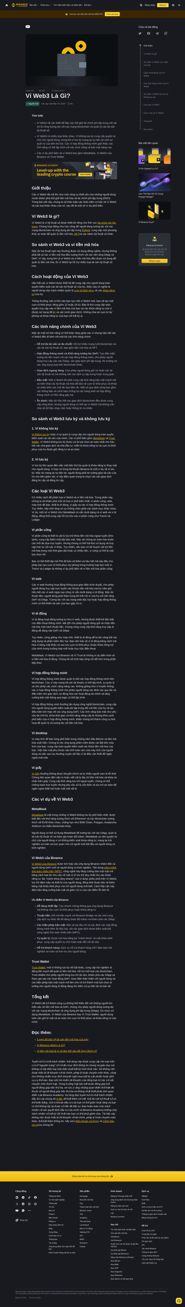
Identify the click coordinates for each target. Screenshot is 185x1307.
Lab (112, 1213)
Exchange (84, 1196)
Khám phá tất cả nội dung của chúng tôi (92, 1176)
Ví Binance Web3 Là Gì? (51, 1045)
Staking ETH (85, 1232)
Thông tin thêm (55, 1196)
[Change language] (173, 5)
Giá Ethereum (116, 1240)
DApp (86, 230)
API (143, 1245)
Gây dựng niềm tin (56, 1225)
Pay (81, 1203)
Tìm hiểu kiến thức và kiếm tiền (123, 1230)
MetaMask (99, 438)
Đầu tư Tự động (86, 1228)
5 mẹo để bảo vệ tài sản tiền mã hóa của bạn (62, 1039)
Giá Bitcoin (115, 1237)
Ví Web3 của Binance (44, 863)
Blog (50, 1228)
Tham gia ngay (112, 14)
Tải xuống (53, 1243)
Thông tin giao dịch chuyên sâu (154, 1214)
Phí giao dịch (147, 1241)
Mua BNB (114, 1264)
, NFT (76, 233)
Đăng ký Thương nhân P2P (122, 1196)
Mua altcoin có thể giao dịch (122, 1279)
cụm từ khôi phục (84, 290)
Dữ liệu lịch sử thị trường (152, 1211)
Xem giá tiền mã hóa (119, 1233)
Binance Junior (86, 1211)
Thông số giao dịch (149, 1252)
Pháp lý (52, 1214)
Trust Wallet (38, 967)
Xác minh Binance (149, 1249)
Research (83, 1243)
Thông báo (53, 1203)
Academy (83, 1218)
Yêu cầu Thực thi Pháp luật (153, 1259)
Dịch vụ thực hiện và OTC (152, 1207)
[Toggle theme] (179, 5)
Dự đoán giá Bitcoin (119, 1250)
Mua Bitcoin (115, 1261)
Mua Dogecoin (116, 1272)
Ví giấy (36, 773)
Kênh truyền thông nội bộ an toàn (62, 1253)
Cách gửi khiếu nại (149, 1263)
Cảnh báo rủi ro (55, 1236)
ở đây (59, 1098)
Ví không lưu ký (41, 434)
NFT (81, 1236)
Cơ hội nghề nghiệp (56, 1200)
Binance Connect (117, 1217)
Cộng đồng (53, 1232)
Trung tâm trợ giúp (149, 1234)
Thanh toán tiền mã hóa (89, 1207)
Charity (82, 1246)
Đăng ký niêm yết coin (119, 1206)
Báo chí (52, 1211)
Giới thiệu (146, 1200)
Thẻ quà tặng (85, 1221)
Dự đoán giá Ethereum (120, 1254)
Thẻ (81, 1214)
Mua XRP (114, 1268)
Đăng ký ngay (154, 261)
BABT (82, 1239)
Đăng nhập (150, 5)
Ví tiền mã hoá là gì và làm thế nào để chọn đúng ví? (67, 1051)
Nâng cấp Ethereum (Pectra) (122, 1257)
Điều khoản (53, 1218)
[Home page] (19, 5)
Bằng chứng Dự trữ (149, 1218)
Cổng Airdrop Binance (150, 1256)
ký (54, 312)
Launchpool (84, 1225)
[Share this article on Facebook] (148, 33)
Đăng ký (163, 5)
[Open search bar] (140, 5)
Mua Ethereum (117, 1275)
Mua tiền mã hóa (86, 1200)
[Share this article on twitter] (140, 33)
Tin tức (51, 1207)
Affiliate (145, 1196)
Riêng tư (52, 1221)
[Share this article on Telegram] (157, 33)
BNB (143, 1203)
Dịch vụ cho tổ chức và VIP (122, 1209)
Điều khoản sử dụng (87, 1121)
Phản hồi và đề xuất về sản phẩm (155, 1238)
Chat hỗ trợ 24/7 (148, 1231)
